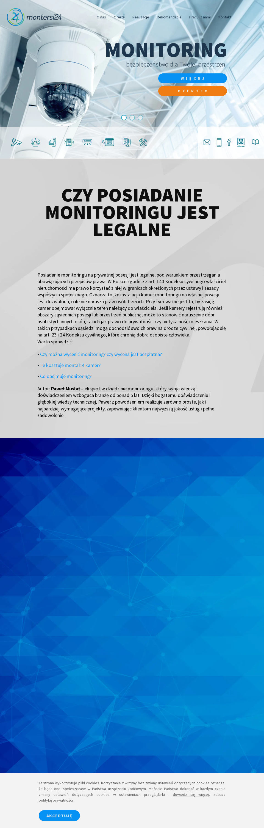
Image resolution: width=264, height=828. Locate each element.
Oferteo (194, 91)
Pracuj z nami (200, 17)
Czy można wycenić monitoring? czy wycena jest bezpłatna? (101, 354)
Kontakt (224, 17)
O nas (101, 17)
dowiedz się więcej (191, 794)
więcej (193, 78)
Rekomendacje (169, 17)
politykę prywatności (56, 800)
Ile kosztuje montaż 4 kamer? (70, 365)
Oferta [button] (119, 17)
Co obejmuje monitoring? (65, 376)
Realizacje (140, 17)
